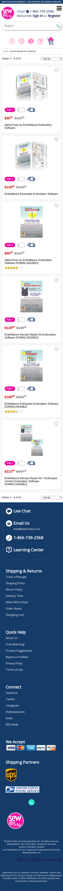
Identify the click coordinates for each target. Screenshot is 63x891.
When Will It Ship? (17, 602)
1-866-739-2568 (40, 11)
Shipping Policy (15, 583)
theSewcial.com (15, 712)
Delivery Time (14, 596)
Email (9, 718)
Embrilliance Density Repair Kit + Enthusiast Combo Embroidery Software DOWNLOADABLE (31, 481)
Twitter (10, 699)
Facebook (12, 693)
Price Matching (15, 644)
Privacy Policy (14, 663)
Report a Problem (17, 657)
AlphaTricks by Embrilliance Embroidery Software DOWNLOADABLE (28, 261)
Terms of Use (14, 670)
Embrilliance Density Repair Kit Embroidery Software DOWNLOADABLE (30, 336)
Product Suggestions (19, 650)
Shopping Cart (15, 615)
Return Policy (14, 589)
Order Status (14, 608)
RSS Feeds (12, 724)
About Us (11, 638)
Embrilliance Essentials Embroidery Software (31, 193)
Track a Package (16, 577)
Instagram (12, 705)
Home (6, 51)
